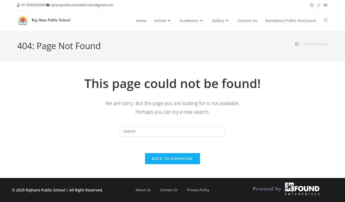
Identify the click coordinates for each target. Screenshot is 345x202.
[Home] (296, 44)
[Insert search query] (172, 131)
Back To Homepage (172, 158)
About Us (143, 190)
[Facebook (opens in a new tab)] (311, 5)
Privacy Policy (198, 190)
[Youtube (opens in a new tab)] (325, 5)
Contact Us (169, 190)
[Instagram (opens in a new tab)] (318, 5)
